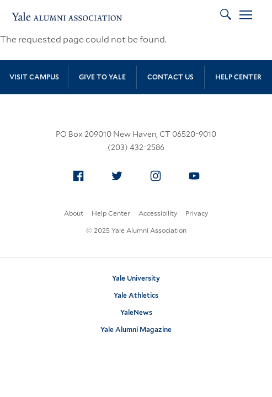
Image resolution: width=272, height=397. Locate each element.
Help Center (238, 77)
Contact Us (170, 77)
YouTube (197, 173)
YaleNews (136, 312)
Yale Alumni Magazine (136, 329)
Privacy (196, 213)
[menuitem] (78, 176)
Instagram (158, 173)
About (73, 213)
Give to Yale (102, 77)
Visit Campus (34, 77)
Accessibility (157, 213)
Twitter (119, 173)
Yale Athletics (136, 295)
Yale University (136, 278)
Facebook (81, 173)
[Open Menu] (245, 16)
